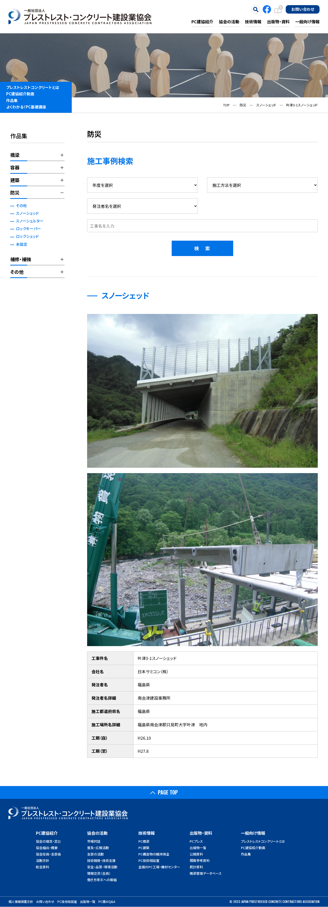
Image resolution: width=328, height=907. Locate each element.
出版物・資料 (278, 21)
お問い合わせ (302, 9)
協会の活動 (229, 21)
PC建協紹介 (202, 21)
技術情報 (253, 21)
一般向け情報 (307, 21)
